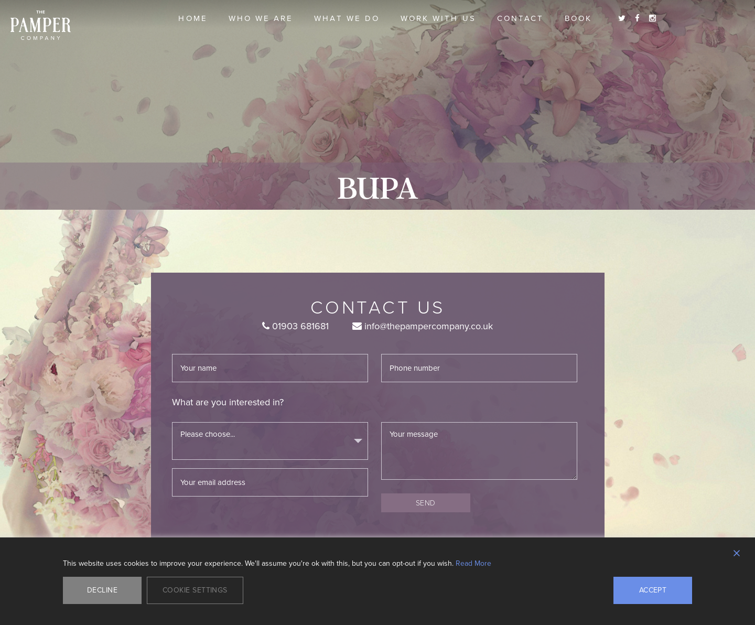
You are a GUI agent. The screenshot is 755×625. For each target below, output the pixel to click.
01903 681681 (295, 326)
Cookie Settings (195, 590)
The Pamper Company (40, 25)
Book (578, 18)
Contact (520, 18)
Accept (653, 590)
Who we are (261, 18)
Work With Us (438, 18)
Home (192, 18)
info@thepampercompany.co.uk (422, 326)
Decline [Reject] (102, 590)
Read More (473, 563)
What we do (347, 18)
